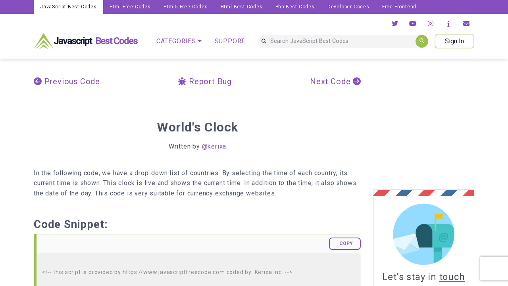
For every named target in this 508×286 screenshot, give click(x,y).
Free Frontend (399, 7)
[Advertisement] (439, 124)
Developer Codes (348, 7)
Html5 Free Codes (186, 7)
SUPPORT (230, 41)
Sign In (454, 41)
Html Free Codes (130, 7)
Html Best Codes (242, 7)
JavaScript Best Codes (68, 7)
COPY (346, 243)
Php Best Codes (295, 7)
